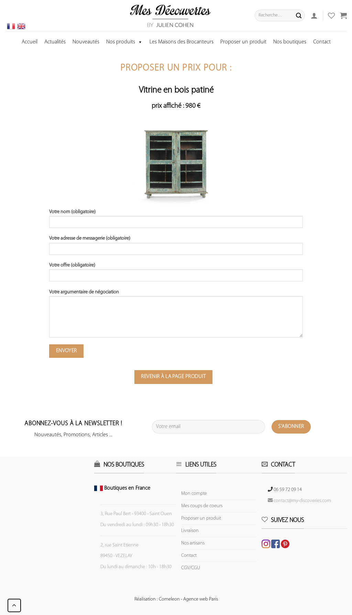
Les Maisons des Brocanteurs (181, 42)
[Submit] (299, 15)
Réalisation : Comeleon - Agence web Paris (176, 599)
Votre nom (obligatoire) (176, 221)
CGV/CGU (190, 568)
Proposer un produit (243, 42)
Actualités (55, 42)
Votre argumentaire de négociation (176, 316)
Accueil (29, 42)
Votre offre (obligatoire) (176, 274)
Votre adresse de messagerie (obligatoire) (176, 247)
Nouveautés (86, 42)
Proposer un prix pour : (176, 68)
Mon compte (194, 493)
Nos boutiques (289, 42)
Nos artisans (193, 543)
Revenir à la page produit (173, 376)
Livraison (190, 530)
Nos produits (124, 42)
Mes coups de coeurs (201, 506)
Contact (322, 42)
